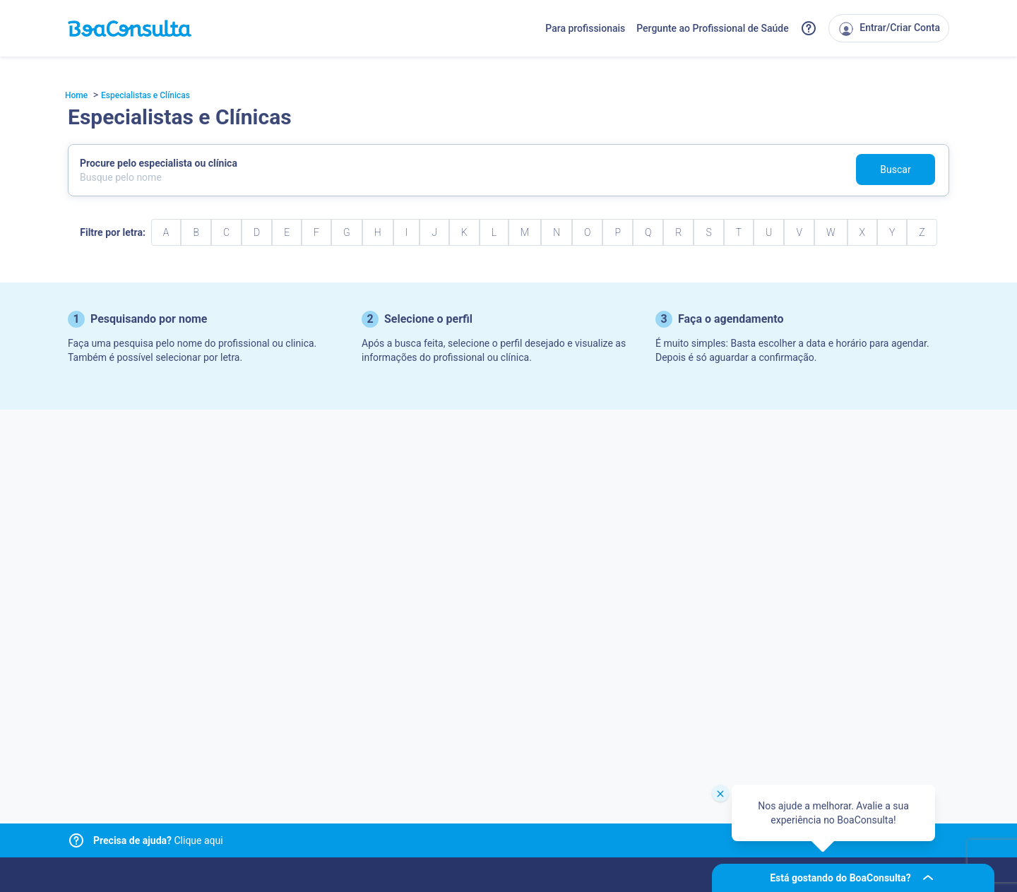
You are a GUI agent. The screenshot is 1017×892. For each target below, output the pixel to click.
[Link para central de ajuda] (76, 840)
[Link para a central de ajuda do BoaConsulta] (808, 28)
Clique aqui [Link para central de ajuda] (158, 840)
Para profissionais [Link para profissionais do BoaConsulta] (585, 28)
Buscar (895, 169)
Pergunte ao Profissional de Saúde (712, 28)
